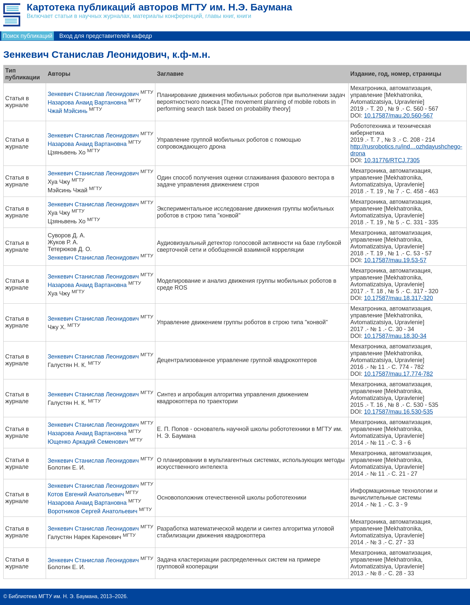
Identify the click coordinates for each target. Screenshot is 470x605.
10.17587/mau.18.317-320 (398, 298)
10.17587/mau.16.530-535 (398, 411)
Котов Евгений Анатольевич (86, 494)
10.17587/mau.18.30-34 (395, 336)
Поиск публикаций (28, 36)
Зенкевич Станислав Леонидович (93, 94)
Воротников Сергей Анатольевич (92, 511)
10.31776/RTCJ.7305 (392, 160)
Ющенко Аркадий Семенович (88, 441)
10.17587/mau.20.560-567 (398, 115)
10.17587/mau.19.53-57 (395, 260)
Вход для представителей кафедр (105, 36)
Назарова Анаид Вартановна (87, 102)
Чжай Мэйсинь (67, 111)
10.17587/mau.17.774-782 (398, 374)
